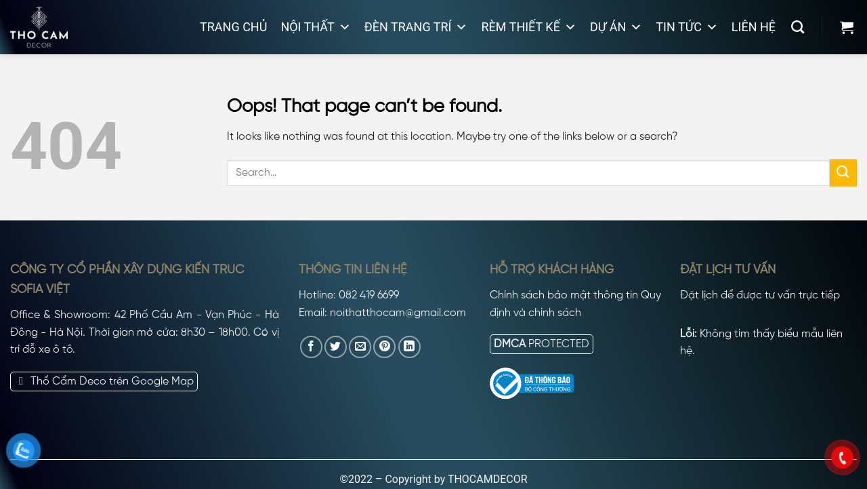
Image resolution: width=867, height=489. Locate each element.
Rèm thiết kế (528, 27)
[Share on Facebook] (311, 347)
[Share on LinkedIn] (409, 347)
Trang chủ (233, 27)
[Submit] (843, 172)
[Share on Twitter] (335, 347)
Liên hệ (754, 27)
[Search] (797, 26)
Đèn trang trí (416, 27)
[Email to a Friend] (360, 347)
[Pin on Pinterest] (384, 347)
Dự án (616, 27)
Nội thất (315, 27)
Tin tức (687, 27)
